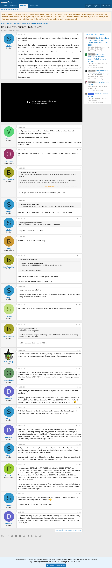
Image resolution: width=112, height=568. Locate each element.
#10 (80, 304)
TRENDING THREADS (94, 34)
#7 (80, 237)
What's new (34, 6)
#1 (80, 34)
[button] (39, 6)
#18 (80, 464)
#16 (80, 426)
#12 (80, 350)
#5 (80, 200)
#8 (80, 255)
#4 (80, 168)
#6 (80, 218)
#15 (80, 407)
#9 (80, 286)
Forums (23, 6)
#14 (80, 387)
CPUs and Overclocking (95, 51)
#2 (80, 127)
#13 (80, 368)
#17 (80, 444)
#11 (80, 324)
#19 (80, 493)
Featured (13, 6)
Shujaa (5, 30)
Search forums (13, 9)
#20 (80, 512)
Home (5, 6)
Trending (4, 9)
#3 (80, 149)
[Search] (106, 6)
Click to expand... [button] (49, 186)
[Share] (77, 34)
